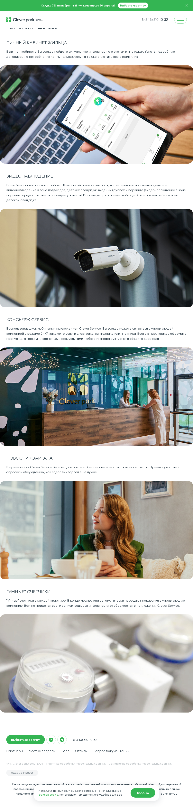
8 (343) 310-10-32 (85, 740)
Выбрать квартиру (133, 5)
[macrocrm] (143, 793)
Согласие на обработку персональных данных (140, 763)
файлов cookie (48, 794)
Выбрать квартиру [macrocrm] (25, 740)
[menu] (180, 20)
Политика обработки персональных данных (76, 763)
